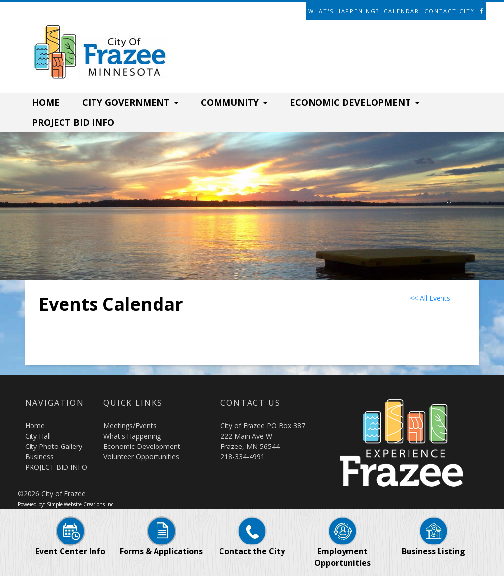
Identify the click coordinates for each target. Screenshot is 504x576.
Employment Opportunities (343, 547)
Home (35, 425)
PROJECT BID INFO (73, 122)
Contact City (449, 11)
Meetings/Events (130, 425)
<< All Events (430, 298)
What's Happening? (343, 11)
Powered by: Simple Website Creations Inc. (66, 504)
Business (39, 456)
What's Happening (132, 436)
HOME (46, 102)
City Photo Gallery (53, 446)
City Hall (38, 436)
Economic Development (141, 446)
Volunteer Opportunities (141, 456)
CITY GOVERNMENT (130, 102)
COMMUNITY (234, 102)
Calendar (401, 11)
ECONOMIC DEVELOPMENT (354, 102)
